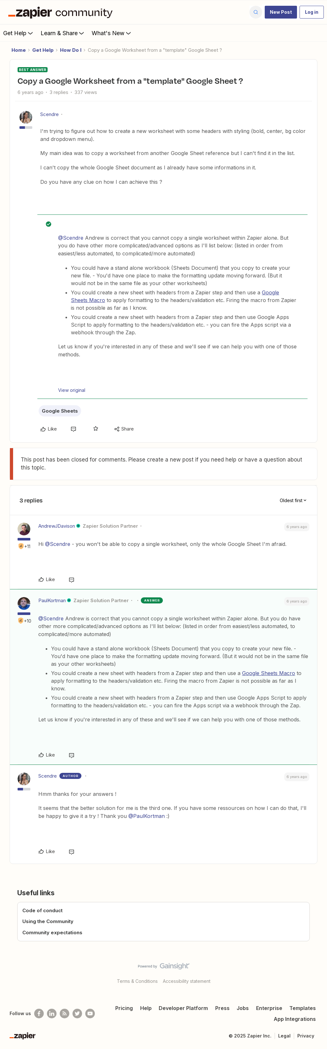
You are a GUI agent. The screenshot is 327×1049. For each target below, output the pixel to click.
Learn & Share (63, 33)
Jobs (243, 1008)
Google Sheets (60, 411)
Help (146, 1008)
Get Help (18, 33)
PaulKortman (52, 600)
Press (222, 1008)
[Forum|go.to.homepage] (62, 12)
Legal (284, 1035)
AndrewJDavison (56, 526)
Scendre (49, 114)
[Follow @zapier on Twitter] (77, 1013)
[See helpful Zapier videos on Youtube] (90, 1013)
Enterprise (269, 1008)
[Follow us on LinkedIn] (52, 1013)
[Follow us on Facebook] (39, 1013)
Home (18, 50)
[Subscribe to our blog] (64, 1013)
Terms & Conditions (137, 981)
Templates (302, 1008)
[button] (281, 12)
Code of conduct (42, 910)
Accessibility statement (186, 981)
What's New (112, 33)
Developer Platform (183, 1008)
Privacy (305, 1035)
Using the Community (47, 921)
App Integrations (295, 1019)
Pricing (124, 1008)
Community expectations (52, 932)
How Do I (70, 50)
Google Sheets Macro (268, 673)
